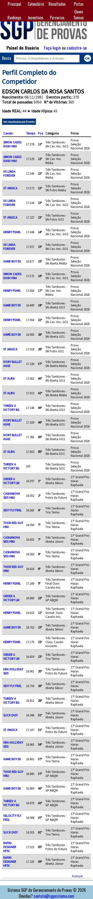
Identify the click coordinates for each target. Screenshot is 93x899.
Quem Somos (79, 15)
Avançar (77, 876)
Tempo (30, 133)
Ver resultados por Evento (19, 122)
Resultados (57, 4)
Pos (40, 133)
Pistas (79, 4)
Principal (14, 4)
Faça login (52, 47)
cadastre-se (77, 47)
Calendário (36, 4)
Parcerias (57, 18)
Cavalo (8, 133)
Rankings (14, 18)
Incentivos (35, 18)
